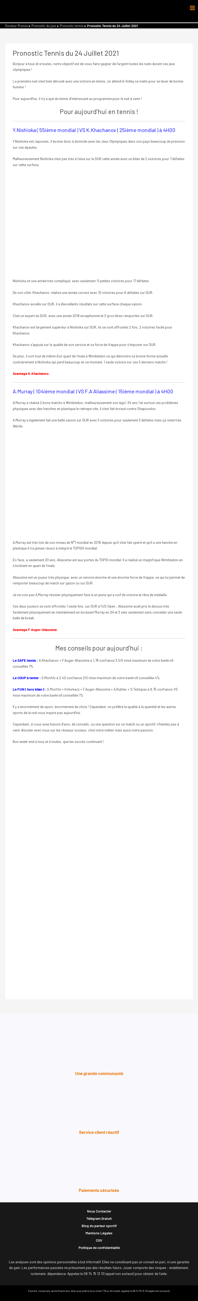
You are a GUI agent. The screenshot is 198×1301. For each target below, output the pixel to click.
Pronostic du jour (43, 26)
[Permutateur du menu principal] (192, 8)
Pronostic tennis (72, 26)
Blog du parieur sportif (99, 1225)
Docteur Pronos (16, 26)
